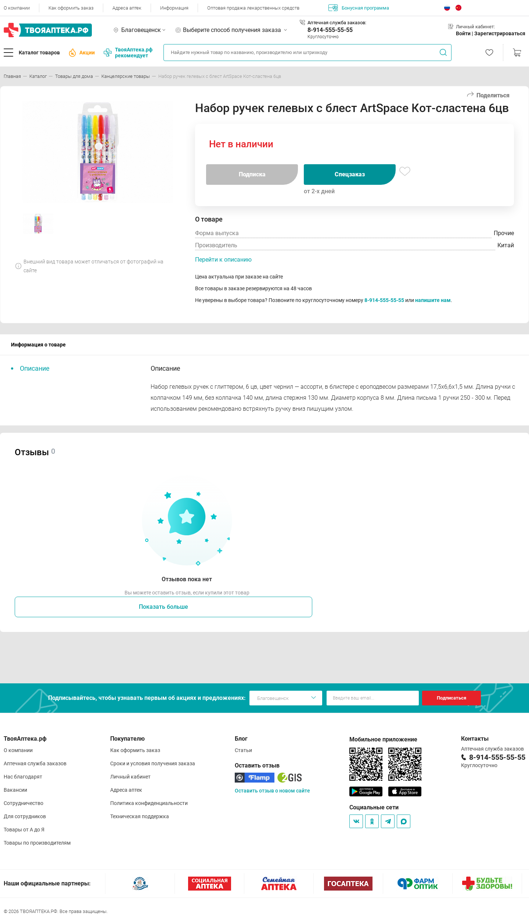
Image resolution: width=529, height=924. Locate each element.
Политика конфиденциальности (149, 803)
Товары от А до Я (24, 830)
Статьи (243, 750)
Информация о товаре (38, 345)
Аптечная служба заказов (35, 763)
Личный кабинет (130, 777)
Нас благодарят (23, 777)
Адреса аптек (126, 8)
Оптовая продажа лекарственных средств (253, 8)
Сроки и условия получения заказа (152, 763)
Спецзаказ (350, 174)
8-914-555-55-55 (330, 29)
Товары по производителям (37, 843)
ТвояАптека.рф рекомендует (128, 52)
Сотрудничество (23, 803)
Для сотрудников (25, 816)
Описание (35, 368)
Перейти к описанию (223, 259)
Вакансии (15, 790)
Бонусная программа (358, 7)
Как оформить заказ (71, 8)
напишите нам (433, 300)
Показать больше (163, 606)
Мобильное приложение (383, 739)
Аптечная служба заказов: (336, 22)
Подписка (252, 174)
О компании (17, 8)
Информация (174, 8)
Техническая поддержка (139, 816)
